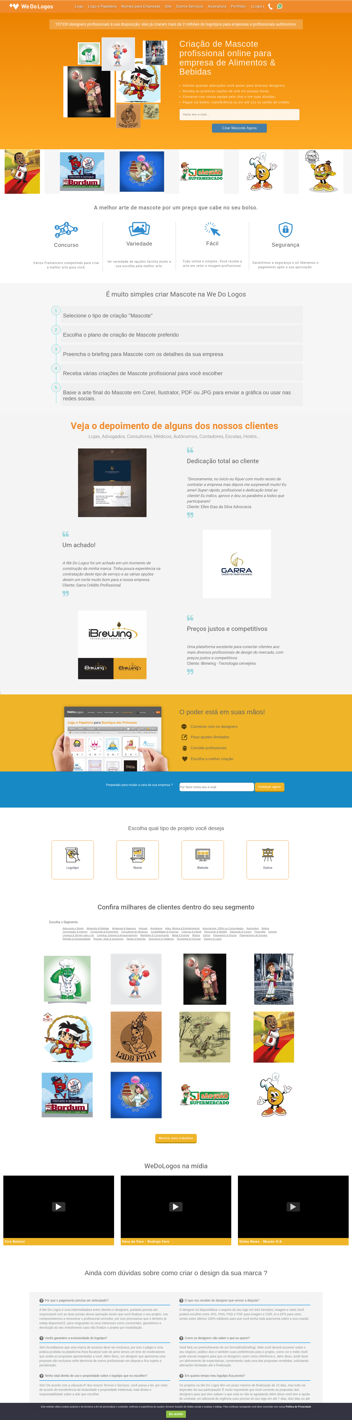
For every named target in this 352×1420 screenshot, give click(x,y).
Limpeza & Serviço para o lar (78, 935)
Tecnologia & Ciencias (189, 938)
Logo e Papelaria (102, 6)
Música (196, 935)
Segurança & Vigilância (161, 938)
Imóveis (272, 931)
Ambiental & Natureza (124, 928)
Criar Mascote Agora (239, 128)
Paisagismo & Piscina (225, 935)
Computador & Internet (75, 931)
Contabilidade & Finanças (165, 931)
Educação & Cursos (240, 931)
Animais (143, 928)
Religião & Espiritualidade (77, 938)
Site (168, 6)
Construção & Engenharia (104, 931)
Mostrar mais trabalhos (176, 1138)
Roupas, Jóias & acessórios (108, 938)
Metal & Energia (180, 935)
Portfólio (238, 6)
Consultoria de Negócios (134, 931)
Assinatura (217, 6)
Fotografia (260, 931)
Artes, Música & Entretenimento (182, 928)
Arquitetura (156, 928)
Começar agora (269, 786)
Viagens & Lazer (213, 938)
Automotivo (253, 928)
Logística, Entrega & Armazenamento (117, 935)
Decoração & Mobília (215, 931)
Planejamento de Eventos (253, 935)
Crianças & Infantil (191, 931)
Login (257, 6)
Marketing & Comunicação (154, 935)
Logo (79, 6)
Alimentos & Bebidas (97, 928)
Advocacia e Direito (73, 928)
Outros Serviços (189, 6)
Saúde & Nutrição (136, 938)
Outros (206, 935)
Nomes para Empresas (140, 6)
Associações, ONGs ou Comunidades (223, 928)
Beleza (265, 928)
